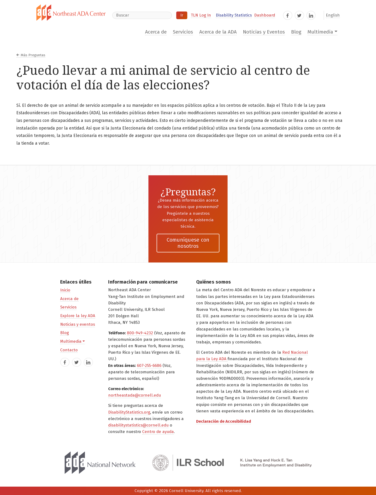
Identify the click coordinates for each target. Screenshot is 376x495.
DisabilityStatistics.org (129, 412)
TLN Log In (201, 15)
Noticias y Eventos (264, 32)
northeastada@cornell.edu (134, 395)
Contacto (69, 350)
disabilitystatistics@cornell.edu (138, 425)
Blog (296, 32)
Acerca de (156, 32)
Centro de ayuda (158, 431)
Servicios (183, 32)
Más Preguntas (33, 55)
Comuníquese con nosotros (188, 243)
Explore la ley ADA (77, 315)
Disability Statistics (234, 15)
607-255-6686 (149, 365)
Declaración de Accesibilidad (223, 421)
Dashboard (264, 15)
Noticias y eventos (77, 324)
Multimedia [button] (320, 32)
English (333, 15)
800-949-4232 (140, 333)
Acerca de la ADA (218, 32)
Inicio (65, 290)
